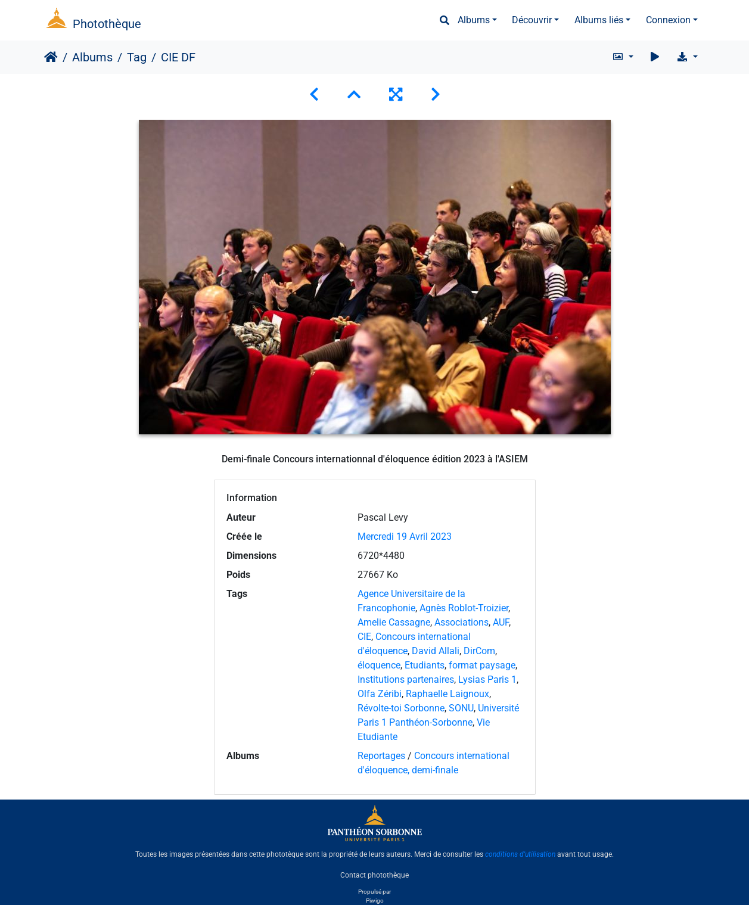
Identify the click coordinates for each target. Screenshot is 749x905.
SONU (461, 708)
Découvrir (532, 20)
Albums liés (598, 20)
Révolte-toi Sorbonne (401, 708)
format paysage (482, 665)
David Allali (435, 651)
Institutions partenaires (406, 679)
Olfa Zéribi (380, 693)
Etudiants (425, 665)
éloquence (379, 665)
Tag (137, 57)
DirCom (479, 651)
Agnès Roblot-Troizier (463, 608)
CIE (364, 636)
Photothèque (107, 24)
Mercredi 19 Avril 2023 (405, 536)
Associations (461, 622)
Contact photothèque (374, 874)
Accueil (51, 57)
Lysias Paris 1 (487, 679)
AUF (501, 622)
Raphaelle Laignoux (447, 693)
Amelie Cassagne (394, 622)
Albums (474, 20)
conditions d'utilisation (520, 854)
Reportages (381, 755)
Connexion (668, 20)
